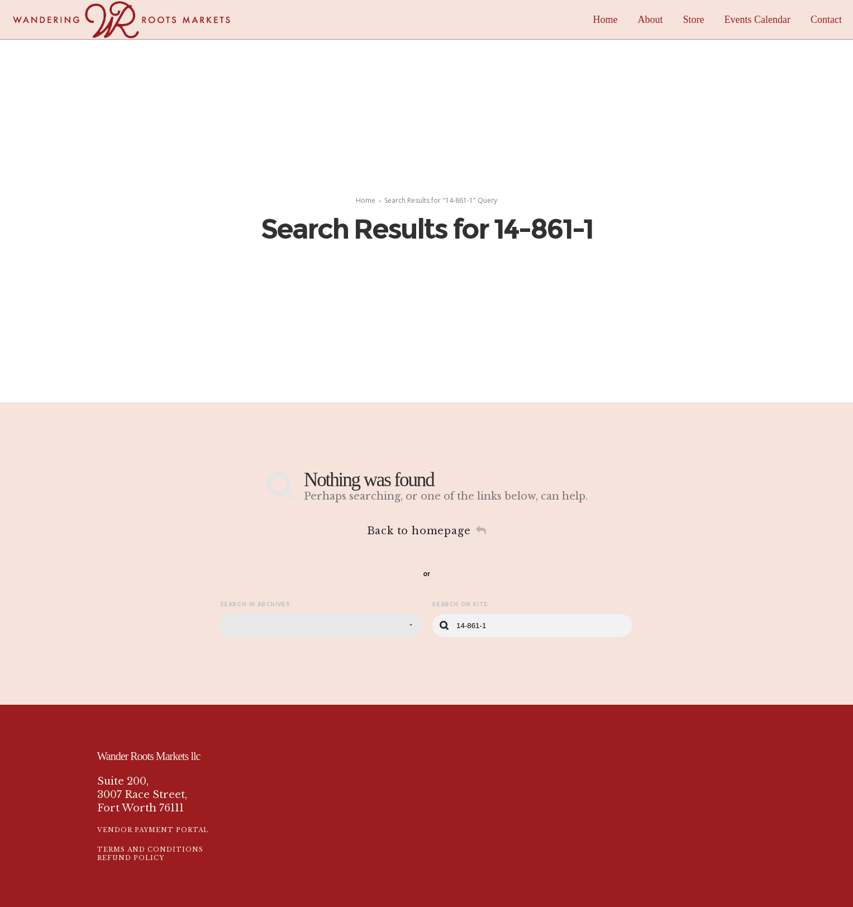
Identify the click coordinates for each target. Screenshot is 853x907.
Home (365, 200)
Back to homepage (427, 531)
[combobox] (320, 626)
